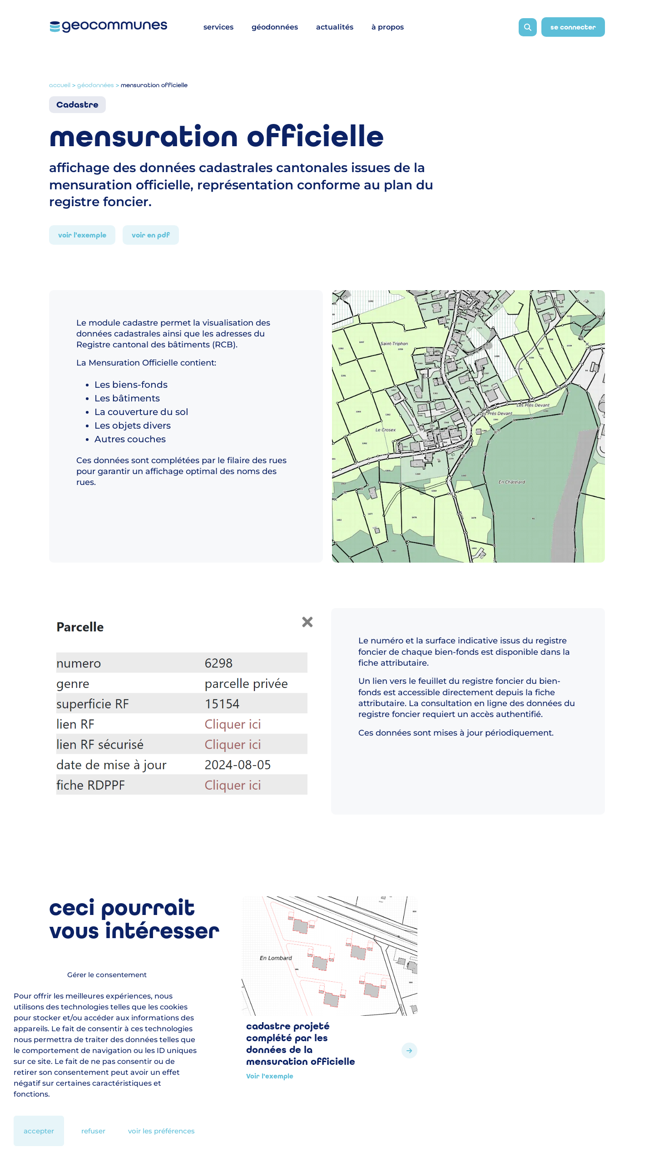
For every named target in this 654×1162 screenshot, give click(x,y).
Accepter (39, 1131)
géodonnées (275, 27)
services (218, 27)
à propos (388, 27)
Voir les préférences (161, 1131)
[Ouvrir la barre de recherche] (528, 27)
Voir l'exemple (82, 235)
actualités (334, 27)
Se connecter (573, 27)
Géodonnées (95, 85)
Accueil (59, 85)
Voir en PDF (151, 235)
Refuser (93, 1131)
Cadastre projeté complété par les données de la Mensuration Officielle (300, 1044)
